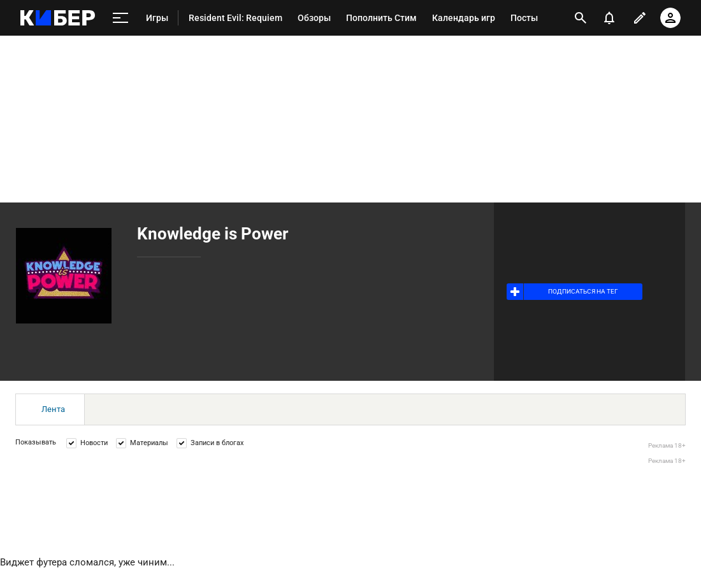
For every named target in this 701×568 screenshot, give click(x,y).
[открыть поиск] (580, 18)
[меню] (120, 18)
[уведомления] (609, 18)
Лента (53, 409)
